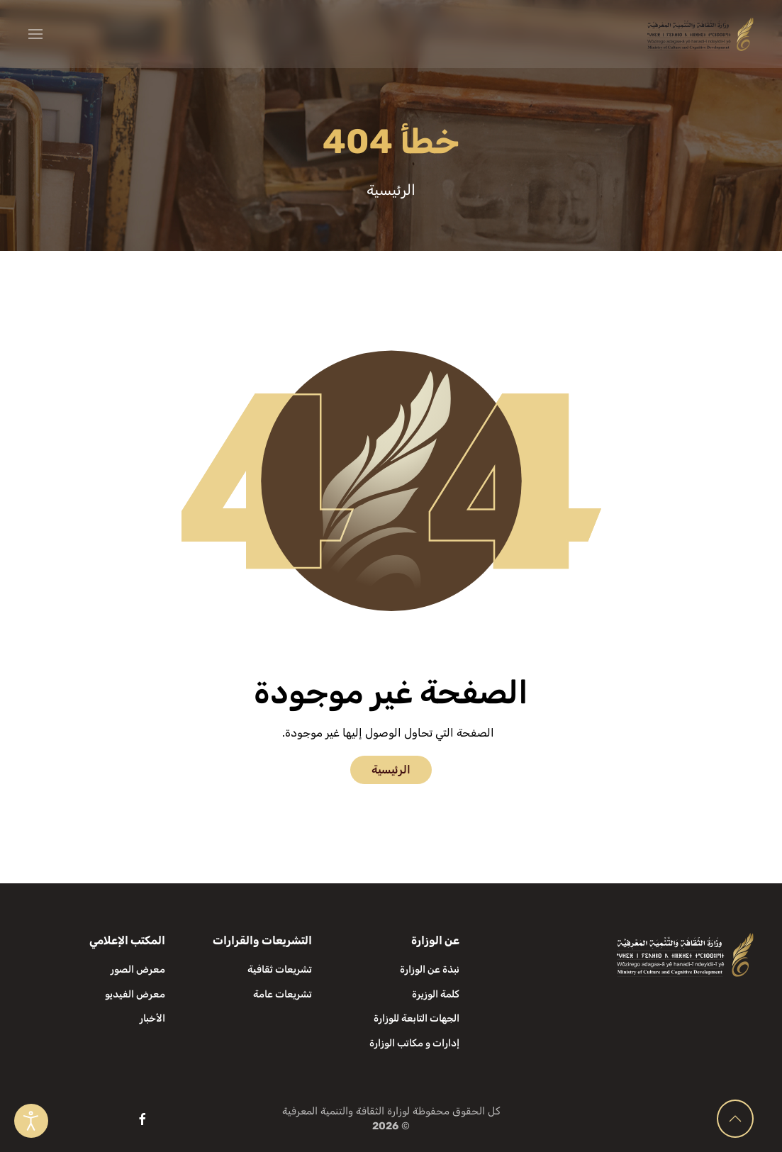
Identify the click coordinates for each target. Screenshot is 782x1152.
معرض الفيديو (135, 994)
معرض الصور (138, 969)
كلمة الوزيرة (435, 994)
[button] (35, 34)
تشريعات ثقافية (279, 969)
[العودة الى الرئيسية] (700, 34)
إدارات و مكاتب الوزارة (414, 1043)
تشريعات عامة (282, 994)
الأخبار (152, 1018)
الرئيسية (391, 769)
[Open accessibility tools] (31, 1121)
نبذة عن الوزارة (429, 969)
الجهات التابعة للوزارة (416, 1018)
